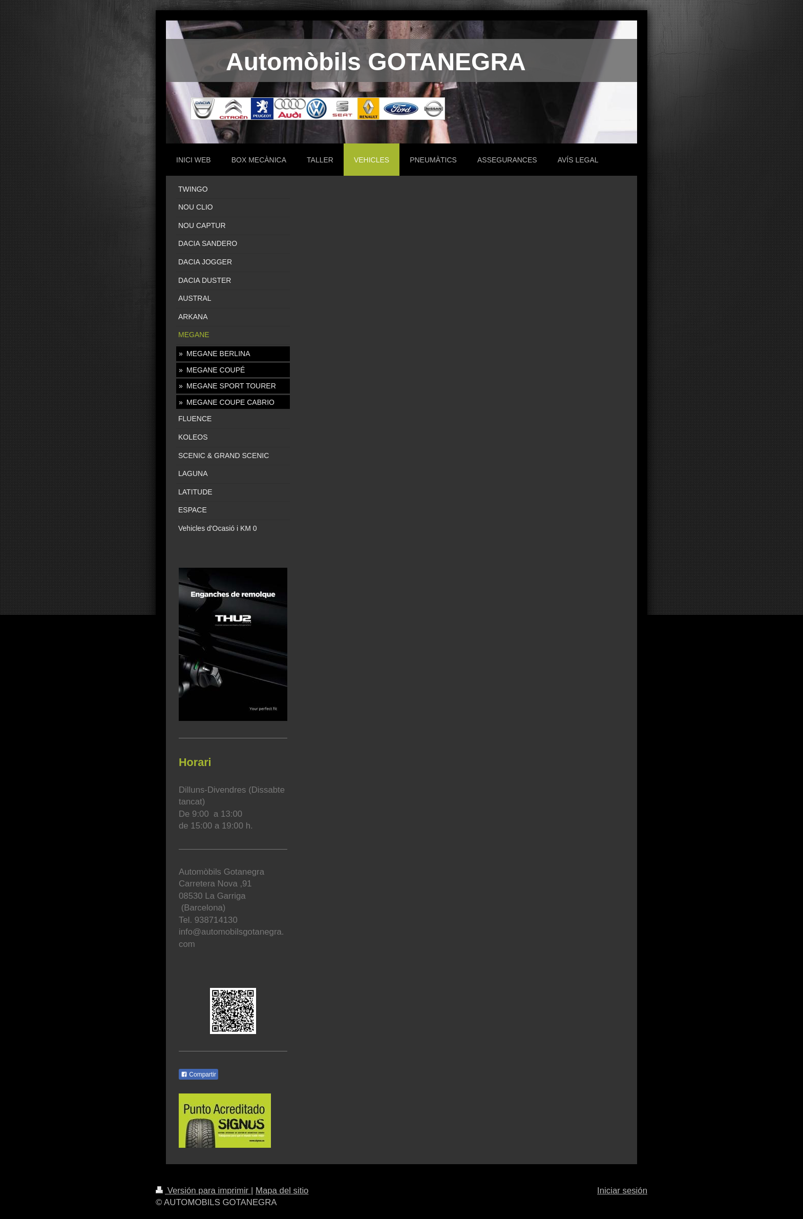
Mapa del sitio (282, 1190)
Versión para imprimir (203, 1190)
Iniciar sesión (622, 1190)
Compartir (198, 1074)
